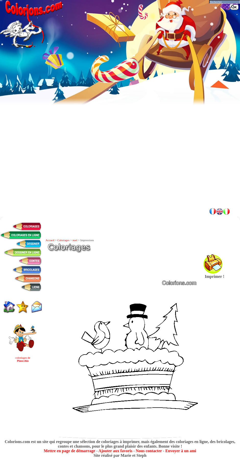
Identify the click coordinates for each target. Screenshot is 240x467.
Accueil (50, 240)
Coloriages (63, 240)
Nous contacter (149, 451)
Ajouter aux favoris (115, 451)
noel (75, 240)
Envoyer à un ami (180, 451)
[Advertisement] (61, 142)
